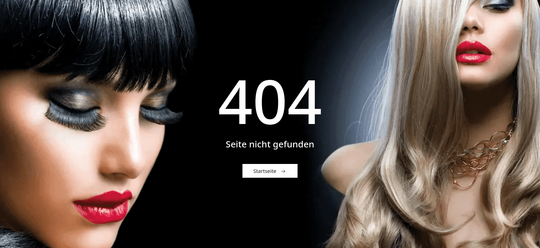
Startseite (270, 171)
